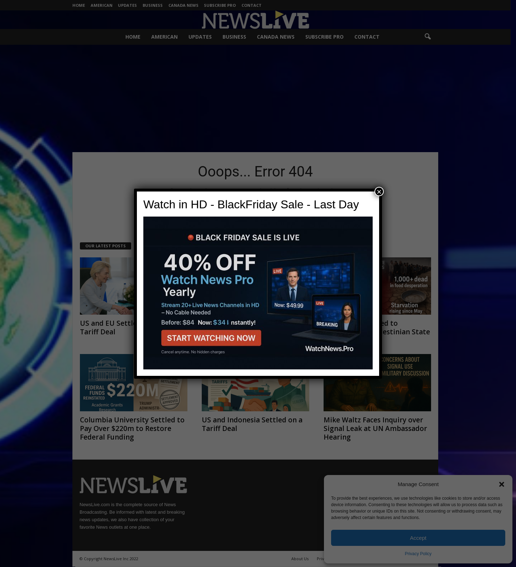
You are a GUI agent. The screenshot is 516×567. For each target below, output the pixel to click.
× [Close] (379, 191)
